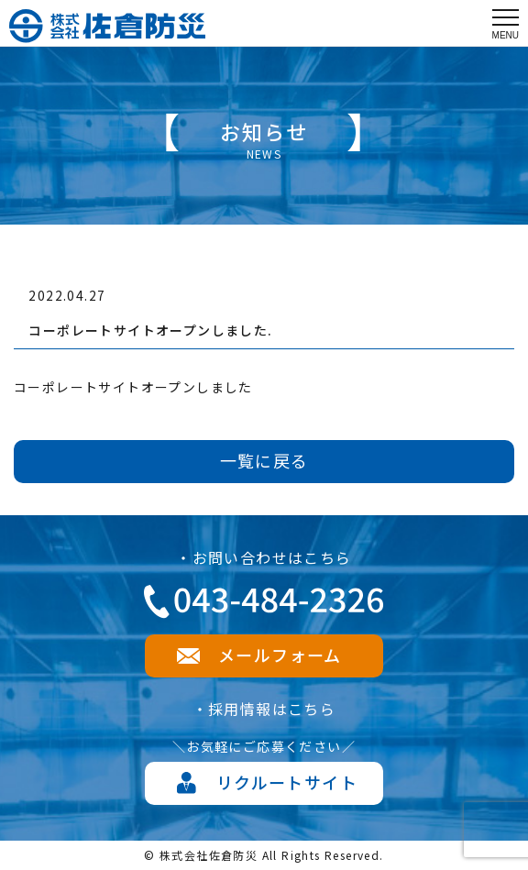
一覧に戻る (264, 460)
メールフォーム (280, 654)
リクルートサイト (287, 782)
